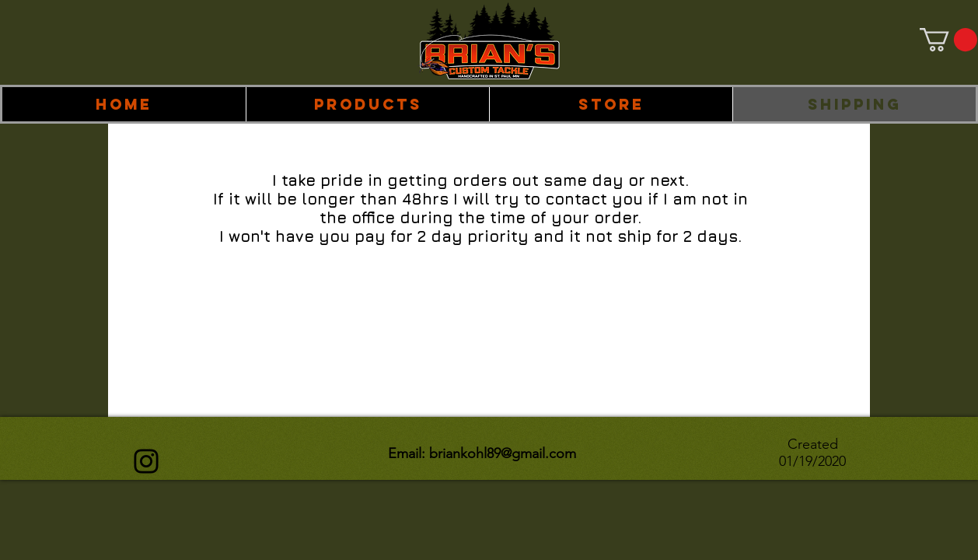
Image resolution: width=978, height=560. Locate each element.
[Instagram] (146, 461)
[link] (948, 39)
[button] (367, 104)
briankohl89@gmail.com (502, 453)
